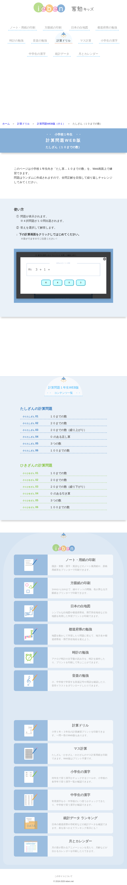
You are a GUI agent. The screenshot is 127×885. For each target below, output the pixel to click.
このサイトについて (63, 876)
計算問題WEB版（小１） (51, 123)
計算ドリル (64, 40)
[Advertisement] (63, 90)
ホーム (6, 123)
